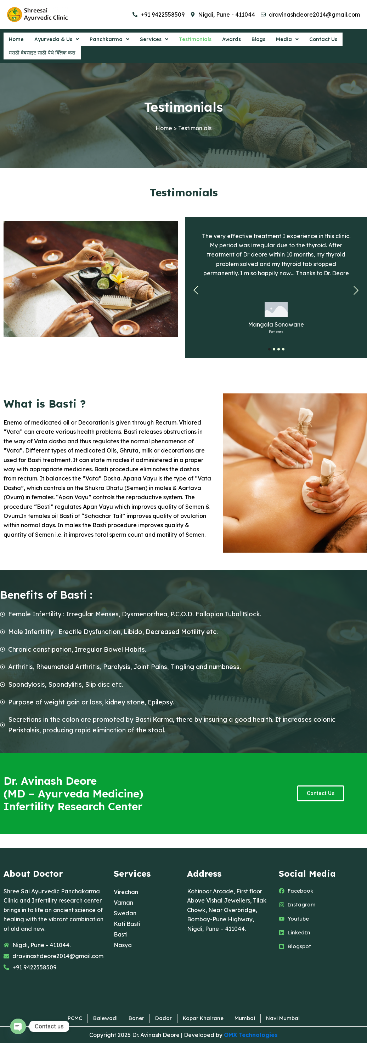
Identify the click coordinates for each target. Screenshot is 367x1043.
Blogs (262, 40)
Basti (121, 933)
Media (292, 40)
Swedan (125, 912)
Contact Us (328, 40)
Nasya (123, 944)
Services (155, 40)
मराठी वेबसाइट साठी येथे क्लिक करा (42, 56)
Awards (234, 40)
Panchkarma (111, 40)
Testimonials (197, 40)
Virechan (126, 891)
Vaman (123, 901)
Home (16, 40)
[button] (57, 40)
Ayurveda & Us (57, 40)
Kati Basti (127, 923)
